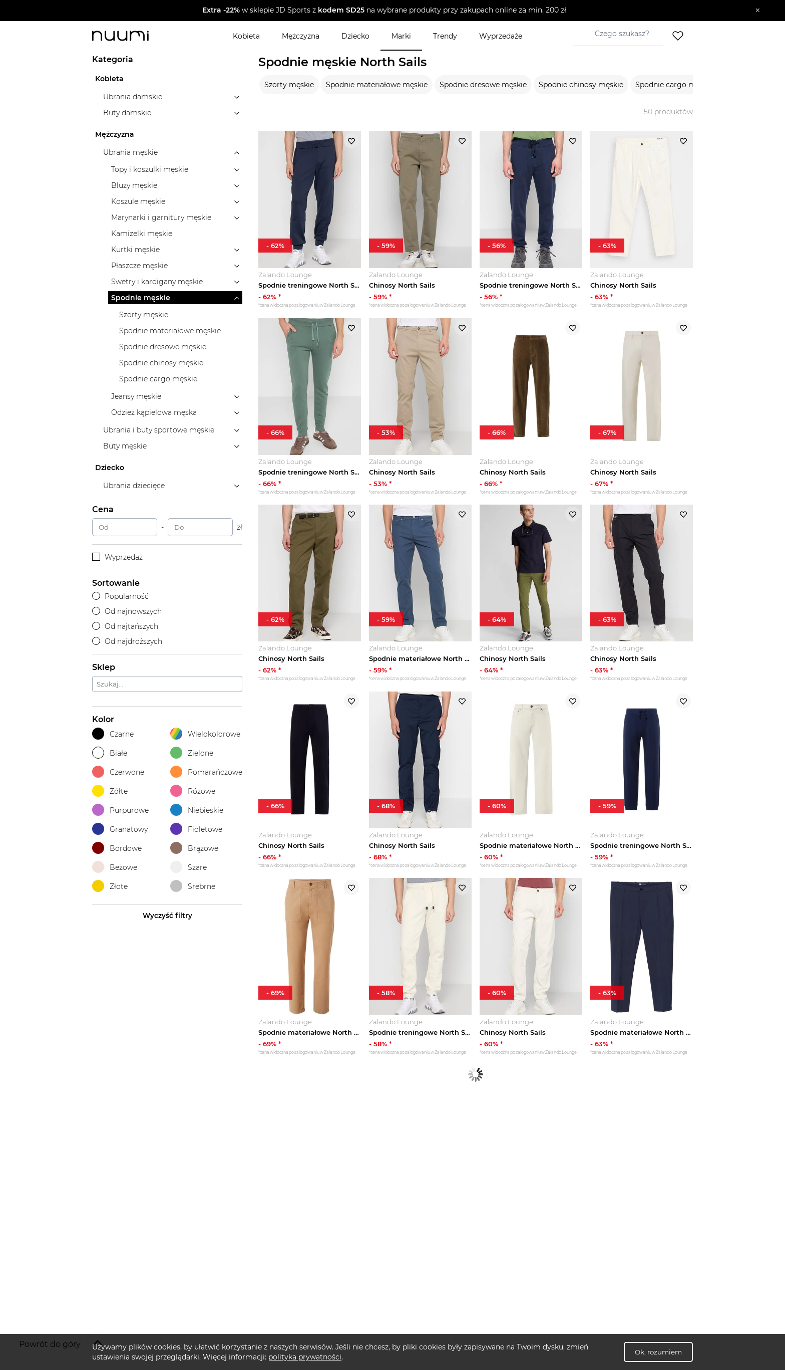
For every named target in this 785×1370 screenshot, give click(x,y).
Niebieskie (196, 810)
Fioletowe (196, 829)
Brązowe (194, 848)
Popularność (120, 596)
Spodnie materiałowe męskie (377, 84)
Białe (109, 753)
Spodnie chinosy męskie (581, 84)
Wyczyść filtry (167, 915)
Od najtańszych (125, 626)
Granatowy (120, 829)
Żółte (110, 791)
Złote (110, 886)
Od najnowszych (127, 611)
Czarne (113, 734)
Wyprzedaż (117, 557)
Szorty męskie (289, 84)
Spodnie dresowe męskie (483, 84)
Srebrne (192, 886)
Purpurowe (120, 810)
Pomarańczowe (206, 772)
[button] (385, 10)
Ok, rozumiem (658, 1352)
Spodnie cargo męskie (674, 84)
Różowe (192, 791)
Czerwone (118, 772)
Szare (188, 867)
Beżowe (114, 867)
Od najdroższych (127, 641)
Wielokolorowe (205, 734)
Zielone (191, 753)
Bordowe (117, 848)
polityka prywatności (304, 1356)
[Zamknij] (757, 10)
